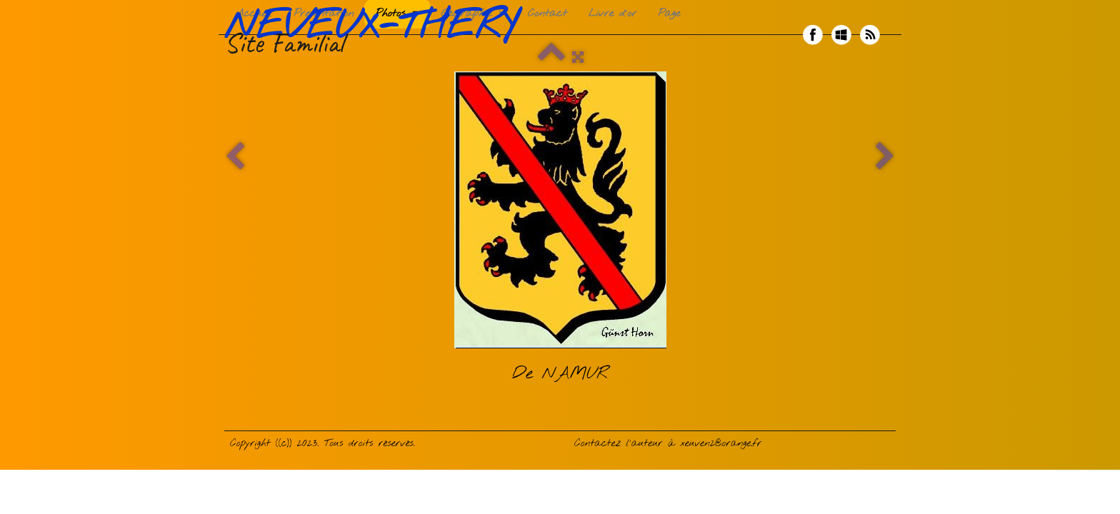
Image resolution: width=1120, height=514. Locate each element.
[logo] (376, 35)
